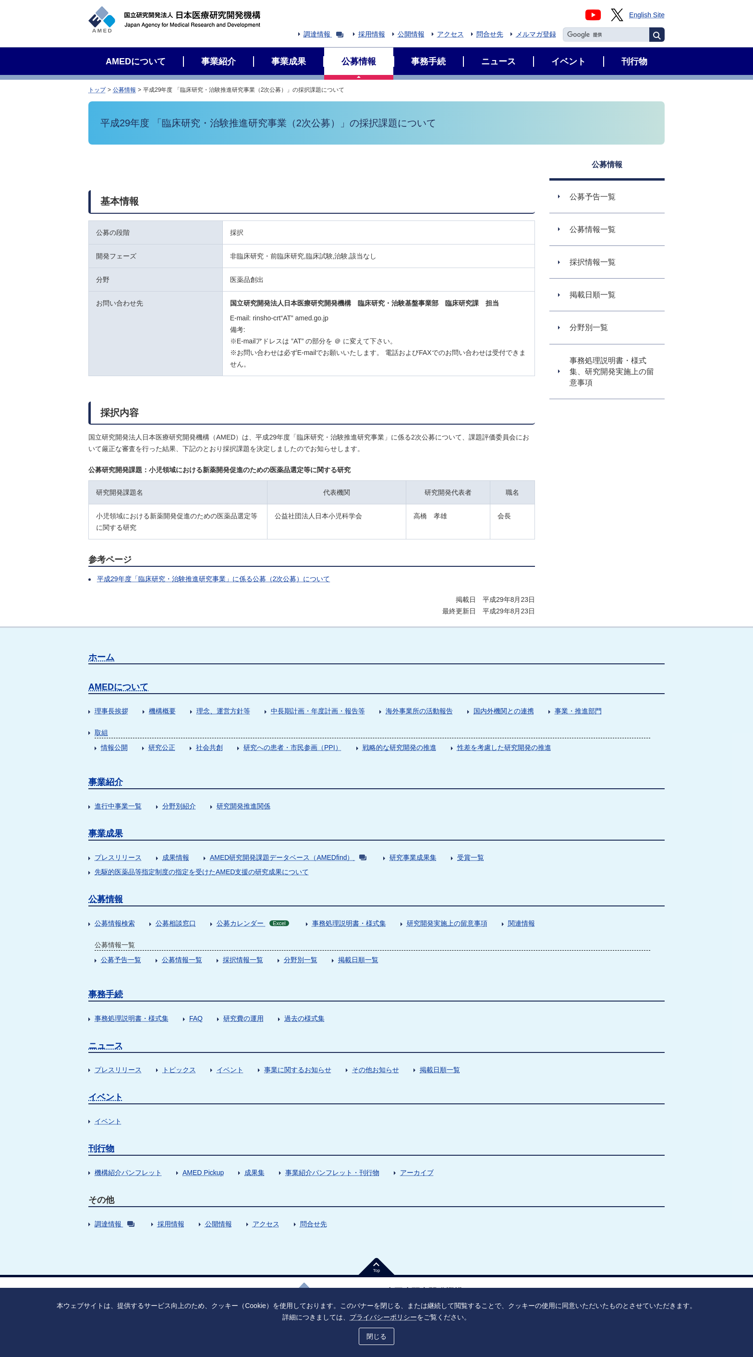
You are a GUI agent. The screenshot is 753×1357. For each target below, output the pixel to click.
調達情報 (323, 34)
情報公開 (114, 747)
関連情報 (521, 923)
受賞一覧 (470, 857)
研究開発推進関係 (243, 806)
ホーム (101, 657)
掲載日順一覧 (358, 960)
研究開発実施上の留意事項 (447, 923)
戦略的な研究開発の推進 (400, 747)
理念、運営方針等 (223, 711)
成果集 (254, 1172)
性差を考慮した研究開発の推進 (504, 747)
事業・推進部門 (578, 711)
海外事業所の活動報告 (419, 711)
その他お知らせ (375, 1070)
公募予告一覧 (121, 960)
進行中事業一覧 (118, 806)
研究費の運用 (243, 1018)
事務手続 (105, 994)
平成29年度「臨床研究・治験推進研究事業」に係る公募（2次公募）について (213, 579)
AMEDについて (118, 687)
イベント (230, 1070)
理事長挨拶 (111, 711)
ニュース (105, 1046)
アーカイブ (417, 1172)
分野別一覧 (300, 960)
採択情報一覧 (243, 960)
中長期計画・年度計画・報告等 (318, 711)
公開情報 (411, 34)
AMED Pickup (203, 1172)
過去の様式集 (304, 1018)
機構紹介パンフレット (128, 1172)
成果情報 (175, 857)
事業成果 (105, 833)
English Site (647, 15)
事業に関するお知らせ (297, 1070)
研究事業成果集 (413, 857)
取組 (101, 732)
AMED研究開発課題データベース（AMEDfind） (288, 857)
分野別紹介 (179, 806)
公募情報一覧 (182, 960)
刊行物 (101, 1148)
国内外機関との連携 (504, 711)
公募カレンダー (253, 923)
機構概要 (162, 711)
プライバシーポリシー (383, 1317)
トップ (97, 89)
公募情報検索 (115, 923)
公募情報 (124, 89)
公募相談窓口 (176, 923)
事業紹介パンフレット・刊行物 (332, 1172)
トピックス (179, 1070)
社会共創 (209, 747)
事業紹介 (105, 782)
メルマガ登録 (536, 34)
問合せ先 (489, 34)
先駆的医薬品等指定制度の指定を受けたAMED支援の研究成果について (202, 872)
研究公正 (161, 747)
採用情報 (371, 34)
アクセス (450, 34)
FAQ (196, 1018)
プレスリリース (118, 857)
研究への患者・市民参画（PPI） (292, 747)
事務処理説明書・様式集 (349, 923)
